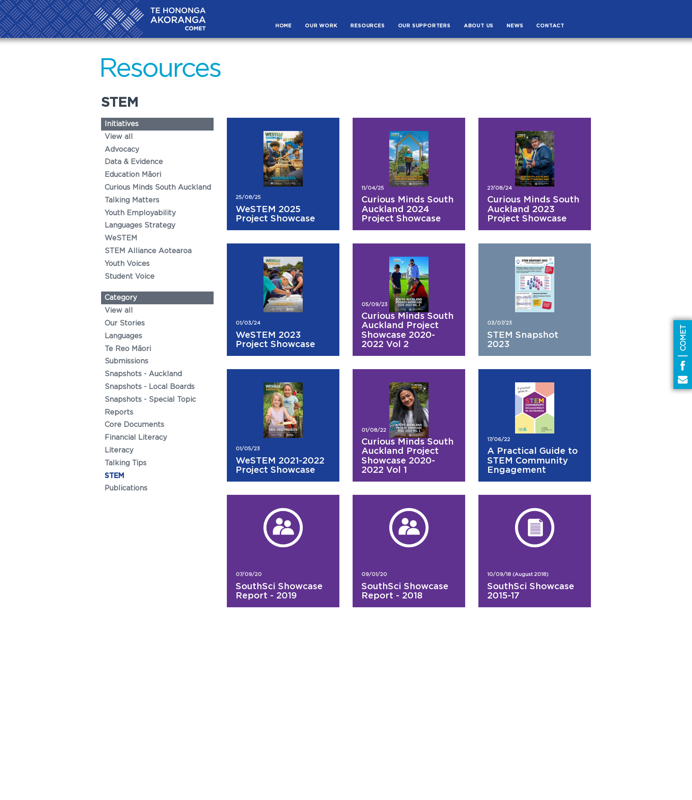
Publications (126, 488)
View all (119, 136)
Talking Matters (132, 200)
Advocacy (122, 149)
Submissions (126, 361)
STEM (114, 475)
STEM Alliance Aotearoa (148, 250)
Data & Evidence (134, 161)
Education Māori (133, 174)
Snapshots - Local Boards (150, 386)
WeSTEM (121, 238)
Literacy (119, 450)
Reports (119, 412)
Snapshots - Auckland (143, 374)
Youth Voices (127, 263)
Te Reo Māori (128, 348)
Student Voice (129, 276)
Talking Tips (126, 463)
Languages (123, 336)
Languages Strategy (140, 225)
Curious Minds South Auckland (158, 187)
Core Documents (134, 424)
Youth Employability (140, 213)
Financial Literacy (136, 437)
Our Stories (125, 323)
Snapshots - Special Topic (150, 399)
